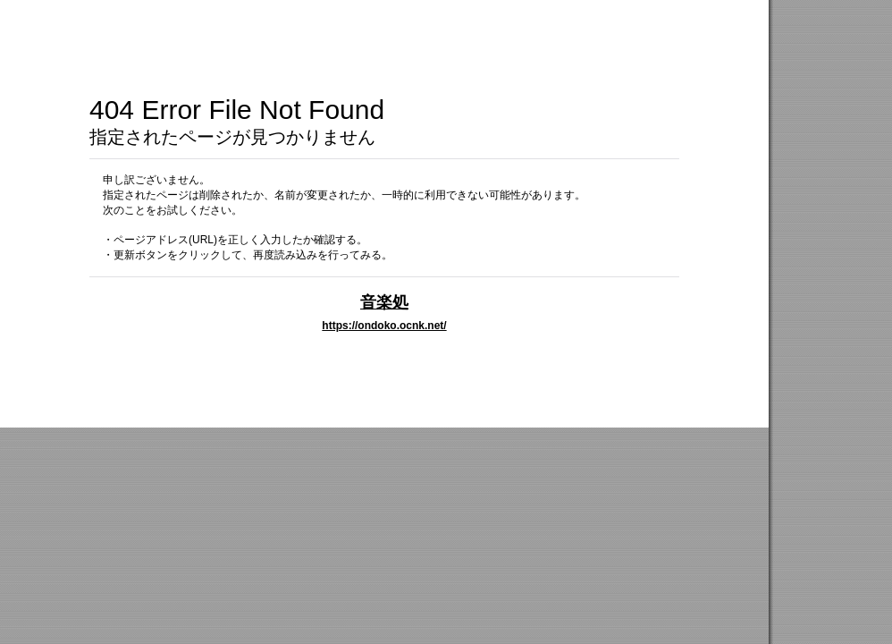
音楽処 (384, 301)
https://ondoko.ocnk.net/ (384, 325)
